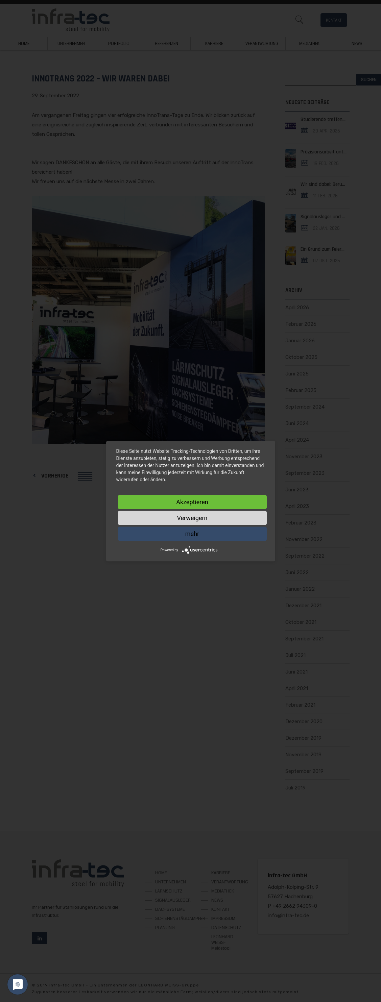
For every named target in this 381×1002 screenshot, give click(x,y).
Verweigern (192, 517)
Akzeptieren (192, 501)
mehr (192, 533)
